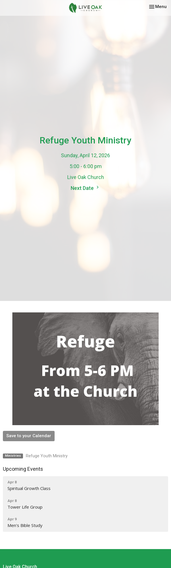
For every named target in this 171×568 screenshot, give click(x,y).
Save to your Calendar (28, 435)
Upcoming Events (23, 469)
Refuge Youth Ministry (47, 455)
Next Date (85, 187)
